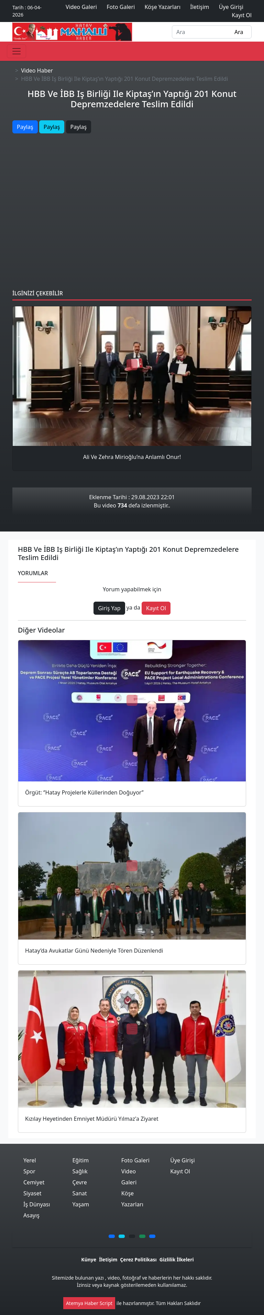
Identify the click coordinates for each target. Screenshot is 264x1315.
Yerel (29, 1160)
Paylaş (25, 127)
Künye (88, 1259)
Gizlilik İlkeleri (177, 1259)
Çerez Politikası (138, 1259)
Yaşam (80, 1204)
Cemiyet (33, 1182)
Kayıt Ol (180, 1171)
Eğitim (80, 1160)
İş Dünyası (36, 1204)
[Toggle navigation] (16, 51)
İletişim (108, 1259)
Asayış (31, 1215)
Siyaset (32, 1193)
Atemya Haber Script (89, 1303)
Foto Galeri (135, 1160)
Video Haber (37, 70)
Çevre (79, 1182)
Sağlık (79, 1171)
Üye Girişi (182, 1160)
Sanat (79, 1193)
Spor (29, 1171)
